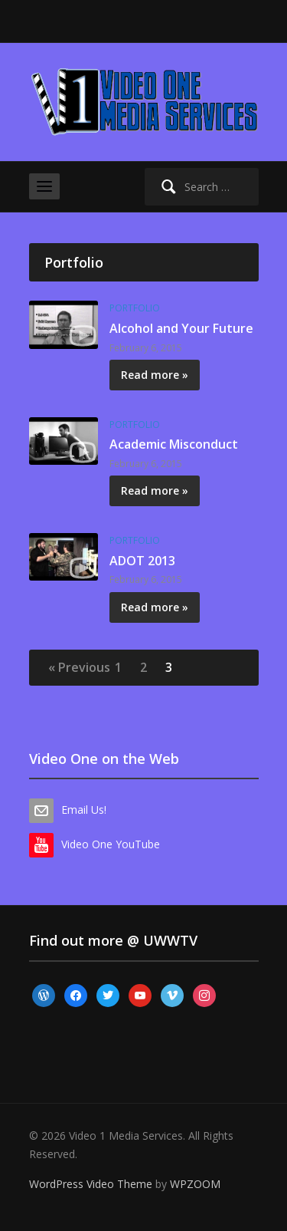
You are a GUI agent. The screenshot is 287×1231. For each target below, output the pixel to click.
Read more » (154, 374)
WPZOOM (195, 1184)
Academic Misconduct (173, 444)
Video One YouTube (110, 844)
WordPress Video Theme (90, 1184)
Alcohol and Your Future (181, 328)
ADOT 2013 (142, 560)
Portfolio (134, 307)
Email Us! (83, 809)
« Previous (79, 667)
